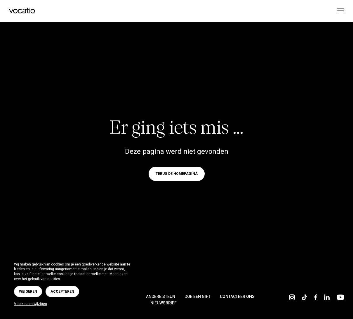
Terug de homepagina (177, 174)
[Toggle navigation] (338, 11)
